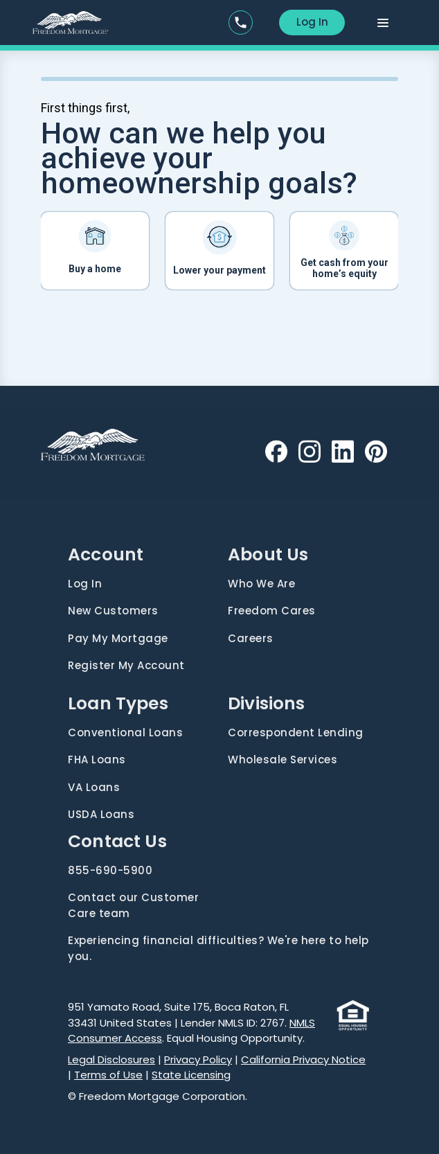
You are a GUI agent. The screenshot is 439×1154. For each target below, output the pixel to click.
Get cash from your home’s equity (344, 268)
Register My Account (126, 665)
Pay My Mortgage (118, 638)
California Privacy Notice (303, 1059)
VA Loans (94, 787)
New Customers (113, 610)
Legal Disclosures (111, 1059)
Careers (251, 638)
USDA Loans (101, 814)
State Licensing (191, 1074)
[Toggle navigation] (385, 22)
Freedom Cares (272, 610)
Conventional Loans (125, 732)
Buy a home (95, 268)
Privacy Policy (198, 1059)
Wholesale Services (282, 759)
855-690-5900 (110, 870)
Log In (312, 22)
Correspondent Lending (296, 732)
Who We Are (261, 583)
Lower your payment (219, 270)
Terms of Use (108, 1074)
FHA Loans (97, 759)
